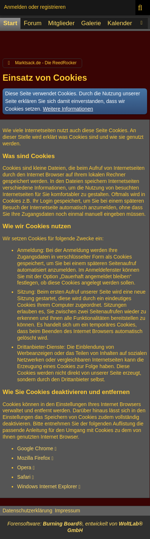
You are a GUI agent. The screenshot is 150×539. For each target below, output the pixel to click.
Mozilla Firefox (33, 458)
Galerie (91, 23)
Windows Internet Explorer (47, 486)
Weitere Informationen (68, 109)
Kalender (120, 23)
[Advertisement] (75, 43)
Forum (32, 23)
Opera (24, 467)
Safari (24, 477)
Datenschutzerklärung (27, 510)
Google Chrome (35, 448)
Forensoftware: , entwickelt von (74, 527)
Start (10, 23)
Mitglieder (61, 23)
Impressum (67, 510)
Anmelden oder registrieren (35, 7)
